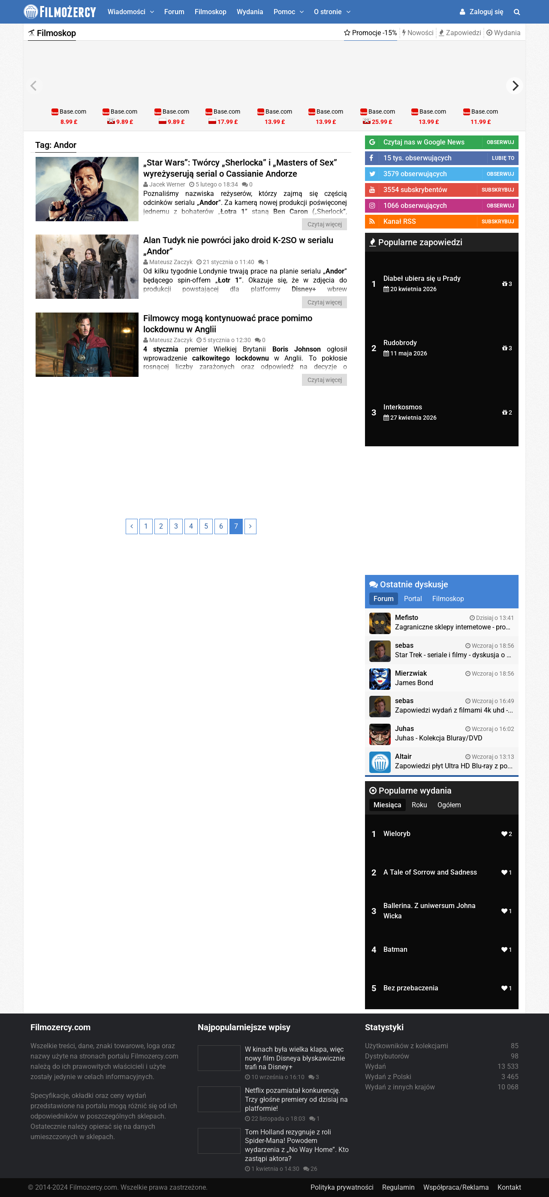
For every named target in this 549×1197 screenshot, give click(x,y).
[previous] (34, 85)
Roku (419, 805)
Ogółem (449, 805)
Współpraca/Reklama (456, 1187)
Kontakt (509, 1187)
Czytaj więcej (325, 224)
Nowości (418, 33)
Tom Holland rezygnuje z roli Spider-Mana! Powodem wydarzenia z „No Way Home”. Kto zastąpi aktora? (297, 1145)
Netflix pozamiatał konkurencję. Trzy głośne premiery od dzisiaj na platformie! (296, 1099)
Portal (413, 599)
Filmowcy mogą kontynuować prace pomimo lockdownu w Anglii (227, 323)
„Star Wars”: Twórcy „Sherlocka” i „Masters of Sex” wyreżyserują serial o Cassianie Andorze (240, 168)
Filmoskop (210, 12)
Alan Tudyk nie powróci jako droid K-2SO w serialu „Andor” (238, 245)
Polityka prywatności (342, 1187)
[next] (514, 85)
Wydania (250, 12)
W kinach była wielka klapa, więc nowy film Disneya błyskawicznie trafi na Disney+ (295, 1058)
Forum (174, 12)
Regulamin (398, 1187)
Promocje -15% (370, 33)
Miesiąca (387, 805)
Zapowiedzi (460, 33)
